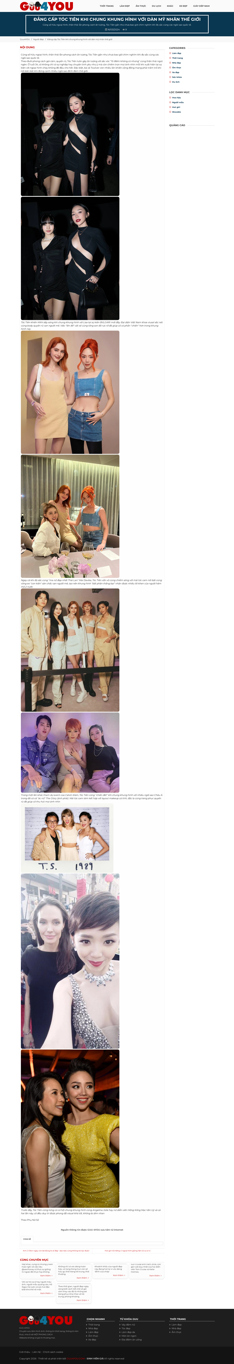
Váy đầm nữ (128, 1324)
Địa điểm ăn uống (132, 1339)
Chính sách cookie (53, 1352)
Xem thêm (46, 1275)
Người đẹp (38, 39)
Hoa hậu (176, 97)
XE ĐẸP (183, 6)
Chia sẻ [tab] (27, 1239)
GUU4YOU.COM (76, 1358)
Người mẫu (178, 102)
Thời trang (177, 58)
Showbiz (176, 112)
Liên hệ (36, 1352)
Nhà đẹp (176, 63)
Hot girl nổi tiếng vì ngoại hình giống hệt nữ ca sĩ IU (128, 1251)
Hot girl (176, 107)
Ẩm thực (176, 67)
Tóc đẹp (126, 1328)
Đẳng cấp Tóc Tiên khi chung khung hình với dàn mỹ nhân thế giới (79, 39)
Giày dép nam (201, 6)
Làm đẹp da (128, 1332)
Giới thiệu (24, 1352)
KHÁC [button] (170, 6)
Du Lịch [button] (156, 6)
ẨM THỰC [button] (141, 6)
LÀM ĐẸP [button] (125, 6)
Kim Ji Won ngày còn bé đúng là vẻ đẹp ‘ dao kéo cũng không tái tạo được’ (56, 1251)
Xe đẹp (175, 72)
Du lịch (176, 82)
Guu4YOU (25, 39)
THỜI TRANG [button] (107, 6)
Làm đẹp (176, 53)
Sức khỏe (177, 77)
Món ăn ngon (129, 1335)
